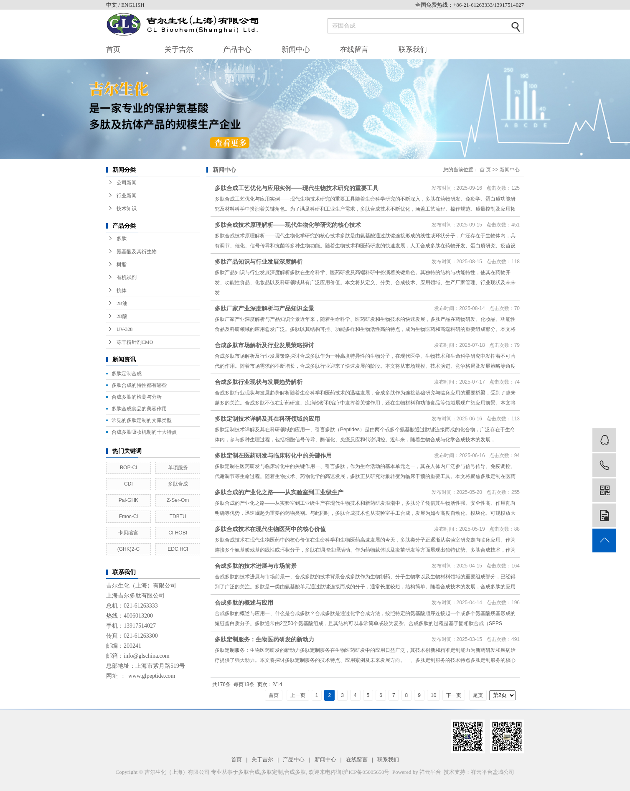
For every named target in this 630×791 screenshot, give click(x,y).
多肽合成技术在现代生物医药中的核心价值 (270, 529)
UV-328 (124, 329)
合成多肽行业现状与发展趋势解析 (258, 382)
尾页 (478, 695)
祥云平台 (430, 772)
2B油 (122, 303)
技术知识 (127, 208)
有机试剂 (127, 277)
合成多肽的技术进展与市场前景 (256, 565)
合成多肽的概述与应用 (244, 602)
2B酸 (122, 316)
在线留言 (354, 49)
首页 (113, 49)
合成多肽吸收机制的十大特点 (144, 432)
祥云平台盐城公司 (492, 772)
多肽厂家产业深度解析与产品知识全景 (264, 308)
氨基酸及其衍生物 (137, 251)
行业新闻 (127, 195)
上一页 (297, 695)
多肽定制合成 (127, 373)
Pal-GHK (128, 500)
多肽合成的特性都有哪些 (139, 385)
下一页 (453, 695)
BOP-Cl (128, 468)
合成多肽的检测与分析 (137, 397)
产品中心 (237, 49)
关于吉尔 (179, 49)
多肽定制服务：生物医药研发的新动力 (264, 639)
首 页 (485, 170)
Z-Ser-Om (178, 500)
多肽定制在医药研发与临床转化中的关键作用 (273, 455)
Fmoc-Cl (128, 516)
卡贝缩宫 (128, 533)
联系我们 (413, 49)
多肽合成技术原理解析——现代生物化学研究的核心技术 (288, 224)
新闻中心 (296, 49)
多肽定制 (272, 772)
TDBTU (178, 516)
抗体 (122, 290)
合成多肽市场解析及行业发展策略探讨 (264, 345)
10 (433, 695)
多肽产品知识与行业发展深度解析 (258, 261)
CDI (128, 484)
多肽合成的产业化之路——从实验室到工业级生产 (279, 492)
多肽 (122, 239)
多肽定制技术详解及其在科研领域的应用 (267, 418)
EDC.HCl (178, 549)
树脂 (122, 264)
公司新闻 (127, 183)
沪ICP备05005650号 (366, 772)
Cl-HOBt (177, 533)
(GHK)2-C (128, 549)
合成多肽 (295, 772)
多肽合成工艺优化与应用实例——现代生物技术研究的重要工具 (297, 188)
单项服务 (178, 468)
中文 (112, 5)
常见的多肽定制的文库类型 (142, 420)
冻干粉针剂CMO (135, 342)
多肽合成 (178, 484)
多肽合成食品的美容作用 (139, 409)
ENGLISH (133, 5)
